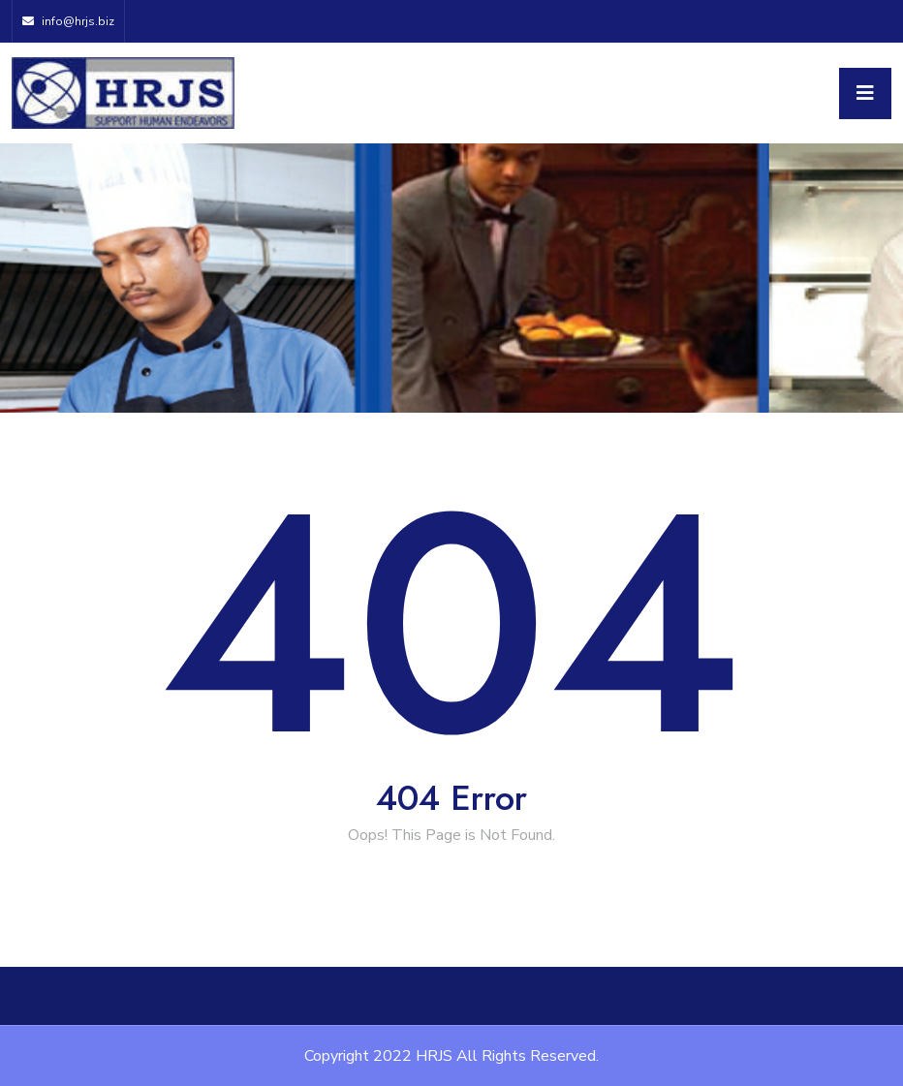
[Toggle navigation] (865, 93)
